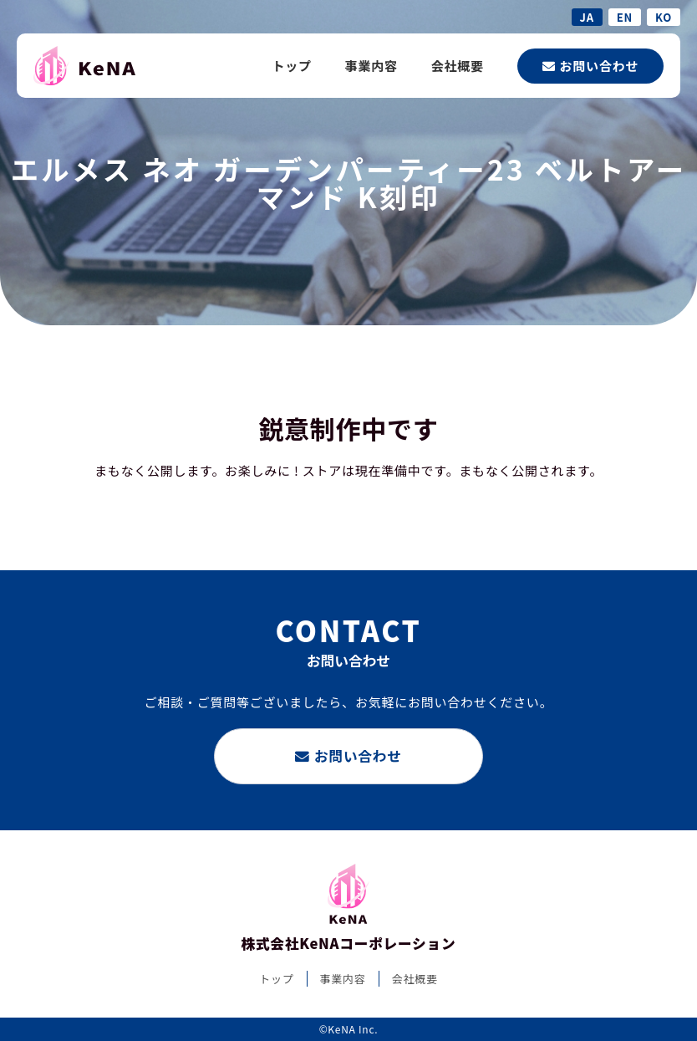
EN (625, 17)
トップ (291, 65)
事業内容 (371, 65)
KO (663, 17)
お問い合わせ (590, 65)
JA (587, 17)
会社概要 (457, 65)
